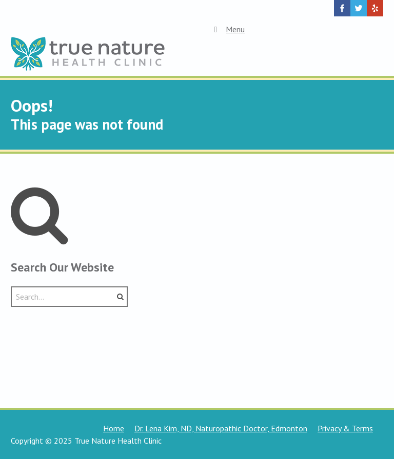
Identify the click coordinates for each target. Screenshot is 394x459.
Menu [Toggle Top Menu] (227, 29)
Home (113, 428)
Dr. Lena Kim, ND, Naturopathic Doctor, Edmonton (220, 428)
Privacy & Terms (345, 428)
